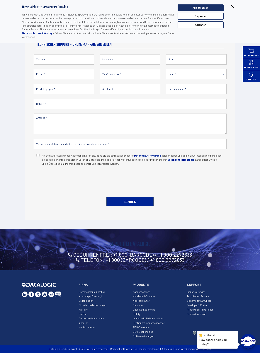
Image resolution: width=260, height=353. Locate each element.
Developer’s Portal (197, 305)
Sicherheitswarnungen (199, 300)
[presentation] (64, 179)
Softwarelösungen (143, 336)
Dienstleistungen (196, 291)
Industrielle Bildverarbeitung (148, 318)
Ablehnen (200, 24)
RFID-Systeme (141, 327)
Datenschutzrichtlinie (180, 159)
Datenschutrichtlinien (147, 155)
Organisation (86, 300)
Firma (83, 284)
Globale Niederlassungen (92, 305)
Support (194, 284)
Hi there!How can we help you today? (213, 339)
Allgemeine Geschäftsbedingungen (181, 348)
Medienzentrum (87, 327)
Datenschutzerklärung (37, 33)
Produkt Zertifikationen (200, 309)
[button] (196, 74)
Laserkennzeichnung (144, 309)
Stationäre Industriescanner (148, 322)
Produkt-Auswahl (197, 314)
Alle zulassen (200, 7)
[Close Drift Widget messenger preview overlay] (194, 333)
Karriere (83, 309)
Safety (136, 314)
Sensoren (138, 305)
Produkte (141, 284)
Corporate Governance (91, 318)
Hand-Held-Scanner (144, 296)
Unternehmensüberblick (92, 291)
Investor (83, 322)
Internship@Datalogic (91, 296)
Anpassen (200, 16)
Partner (83, 314)
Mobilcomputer (141, 300)
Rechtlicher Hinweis (121, 348)
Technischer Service (198, 296)
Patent (207, 348)
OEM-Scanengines (143, 331)
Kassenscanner (141, 291)
